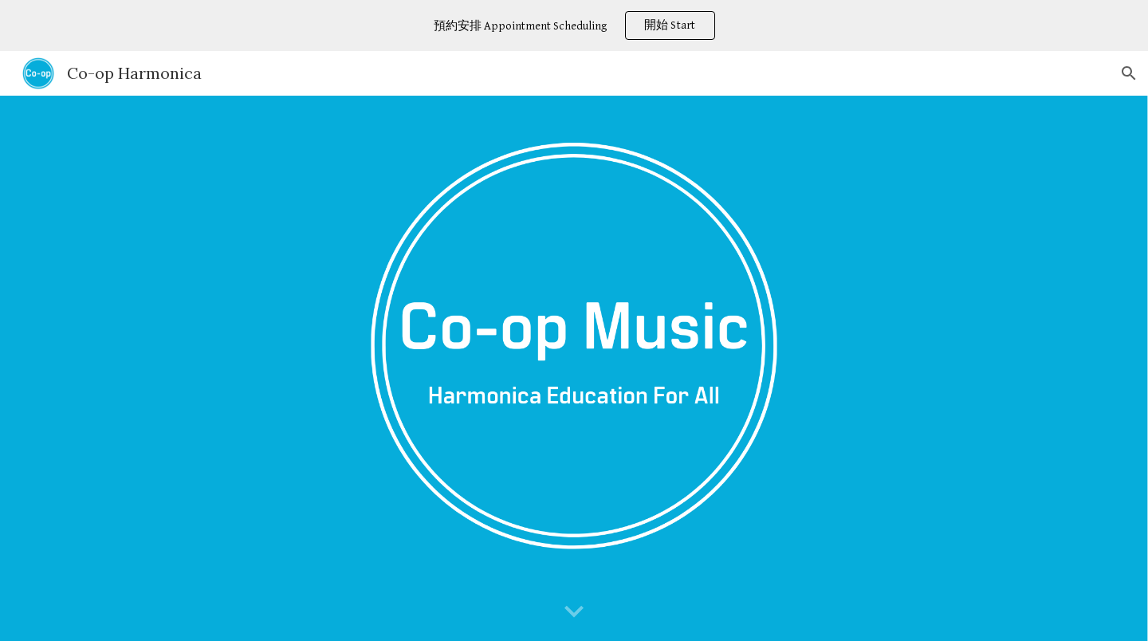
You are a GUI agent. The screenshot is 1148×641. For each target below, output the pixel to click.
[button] (1129, 73)
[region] (574, 25)
